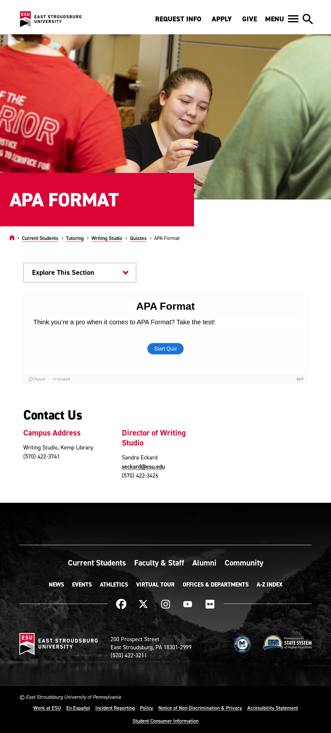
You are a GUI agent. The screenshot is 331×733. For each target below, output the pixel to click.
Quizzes (138, 238)
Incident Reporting (115, 708)
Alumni (204, 562)
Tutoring (75, 238)
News (56, 584)
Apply (222, 19)
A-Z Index (270, 584)
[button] (281, 19)
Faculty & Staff (159, 562)
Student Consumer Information (165, 720)
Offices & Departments (216, 584)
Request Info (178, 19)
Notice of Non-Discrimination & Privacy (200, 708)
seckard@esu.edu (143, 466)
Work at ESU (47, 708)
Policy (146, 708)
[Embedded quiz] (165, 339)
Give (249, 19)
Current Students (40, 238)
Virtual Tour (155, 584)
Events (82, 584)
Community (244, 562)
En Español (78, 708)
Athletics (114, 584)
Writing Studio (106, 238)
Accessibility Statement (272, 708)
